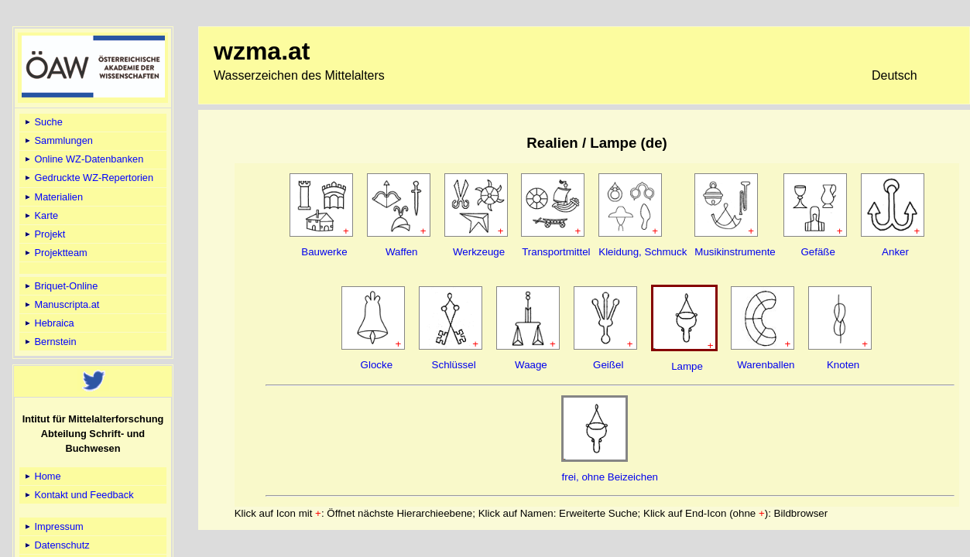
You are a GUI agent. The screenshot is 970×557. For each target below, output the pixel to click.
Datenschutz (56, 545)
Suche (42, 122)
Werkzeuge (479, 252)
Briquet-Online (60, 286)
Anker (895, 252)
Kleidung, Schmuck (642, 252)
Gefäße (817, 252)
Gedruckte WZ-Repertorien (87, 177)
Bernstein (49, 341)
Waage (531, 365)
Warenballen (765, 365)
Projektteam (54, 252)
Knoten (843, 365)
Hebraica (48, 323)
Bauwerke (324, 252)
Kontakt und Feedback (78, 495)
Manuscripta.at (61, 304)
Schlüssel (454, 365)
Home (41, 476)
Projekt (43, 234)
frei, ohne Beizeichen (609, 477)
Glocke (376, 365)
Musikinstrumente (734, 252)
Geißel (608, 365)
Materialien (52, 197)
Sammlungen (57, 140)
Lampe (687, 366)
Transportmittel (556, 252)
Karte (40, 215)
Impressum (53, 526)
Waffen (402, 252)
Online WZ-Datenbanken (82, 159)
